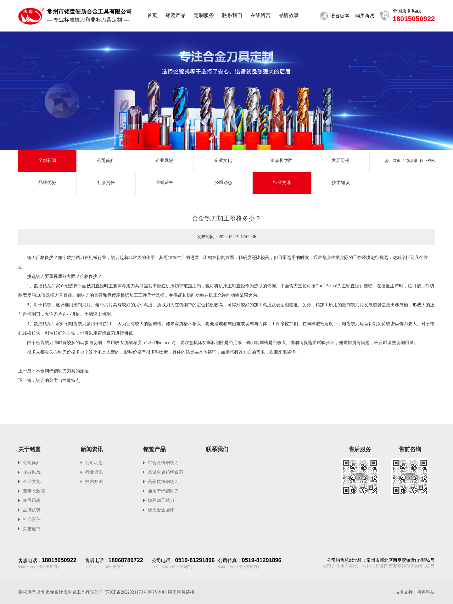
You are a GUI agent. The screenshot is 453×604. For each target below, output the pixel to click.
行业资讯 (427, 160)
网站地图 (157, 592)
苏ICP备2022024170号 (126, 592)
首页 (396, 160)
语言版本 (339, 15)
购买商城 (364, 15)
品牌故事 (410, 160)
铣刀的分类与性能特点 (58, 380)
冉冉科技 (426, 592)
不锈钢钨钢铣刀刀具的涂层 (62, 371)
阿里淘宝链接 (181, 592)
